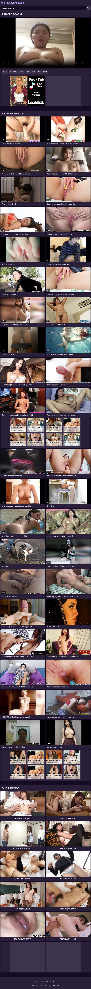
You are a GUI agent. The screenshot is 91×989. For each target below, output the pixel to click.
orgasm (13, 71)
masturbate (42, 71)
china (21, 71)
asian (5, 71)
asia (27, 71)
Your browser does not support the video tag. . (45, 43)
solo (33, 71)
